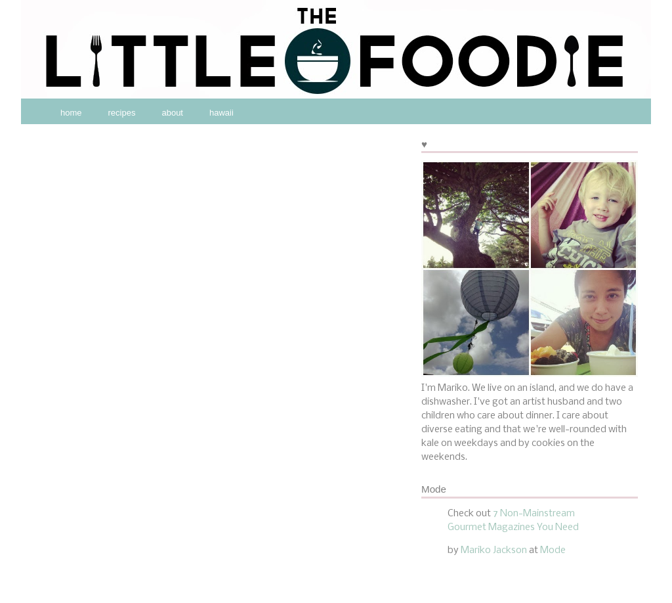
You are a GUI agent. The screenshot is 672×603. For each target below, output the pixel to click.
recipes (122, 113)
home (71, 113)
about (172, 113)
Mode (553, 550)
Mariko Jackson (494, 550)
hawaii (221, 113)
